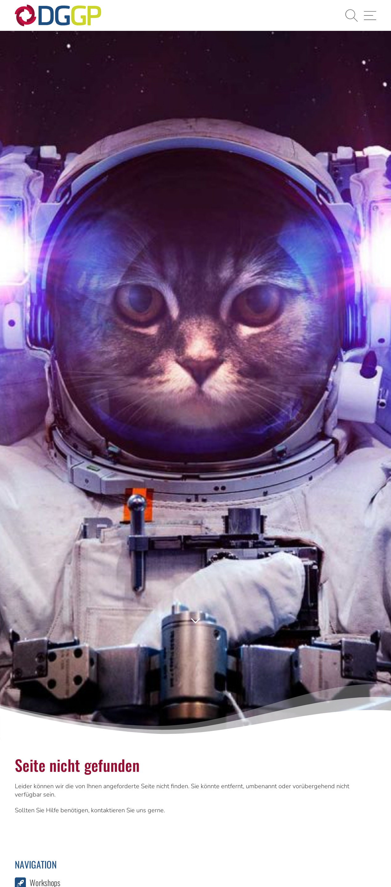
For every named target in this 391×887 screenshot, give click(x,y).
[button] (351, 15)
